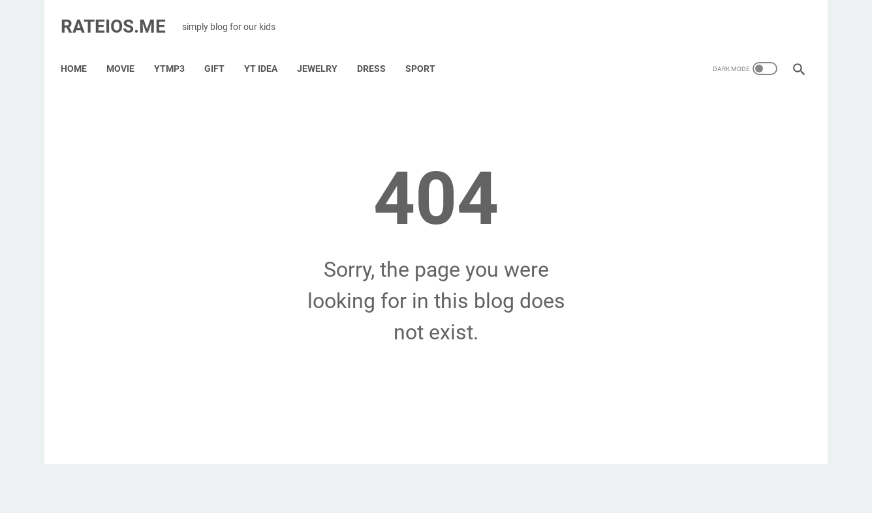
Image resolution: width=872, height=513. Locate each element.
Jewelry (324, 51)
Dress (378, 51)
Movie (128, 51)
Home (81, 51)
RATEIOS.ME (120, 15)
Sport (428, 51)
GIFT (221, 51)
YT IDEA (268, 51)
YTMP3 (176, 51)
